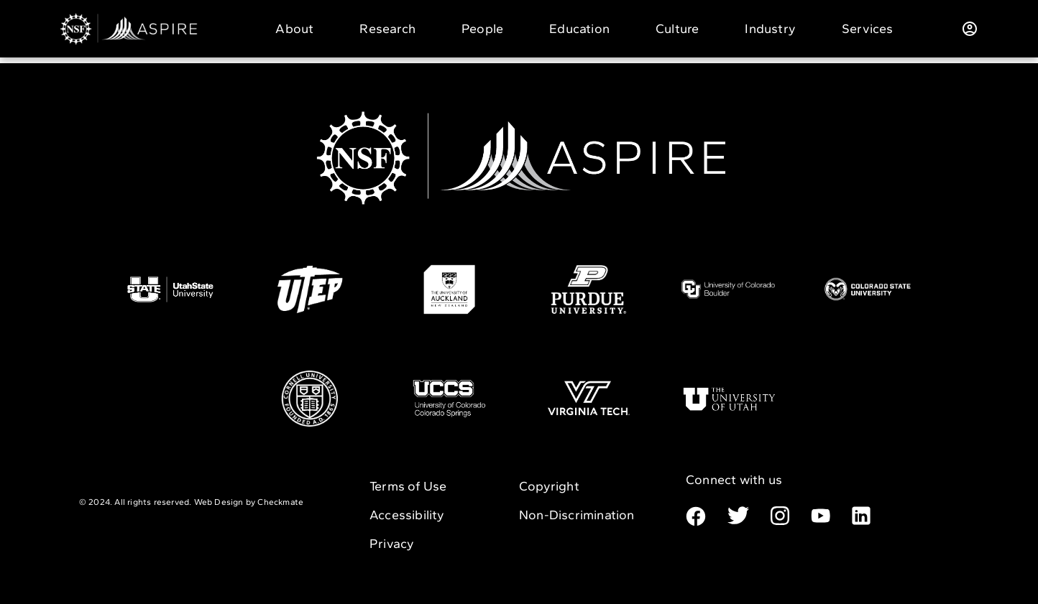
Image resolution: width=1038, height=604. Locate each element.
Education (579, 29)
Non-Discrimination (577, 515)
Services (868, 29)
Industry (770, 29)
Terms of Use (407, 486)
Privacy (391, 544)
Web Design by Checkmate (249, 502)
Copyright (549, 486)
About (294, 29)
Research (387, 29)
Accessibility (407, 515)
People (482, 29)
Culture (677, 29)
